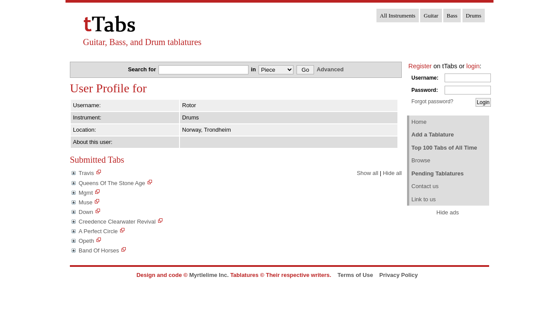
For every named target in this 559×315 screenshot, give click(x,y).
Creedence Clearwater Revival (117, 221)
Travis (86, 173)
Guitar (431, 15)
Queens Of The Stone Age (112, 183)
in (254, 69)
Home (419, 122)
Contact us (424, 186)
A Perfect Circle (98, 231)
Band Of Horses (99, 250)
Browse (420, 160)
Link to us (423, 199)
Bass (452, 15)
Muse (86, 202)
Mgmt (86, 192)
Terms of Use (355, 275)
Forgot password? (432, 101)
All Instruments (397, 15)
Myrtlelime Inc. (208, 275)
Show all (367, 173)
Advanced (330, 69)
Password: (424, 90)
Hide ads (447, 212)
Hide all (392, 173)
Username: (424, 78)
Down (86, 212)
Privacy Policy (399, 275)
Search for (143, 69)
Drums (473, 15)
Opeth (86, 241)
